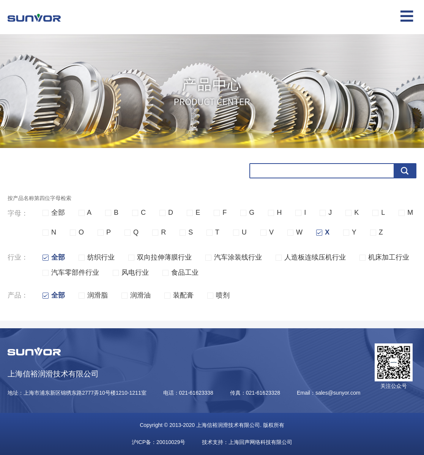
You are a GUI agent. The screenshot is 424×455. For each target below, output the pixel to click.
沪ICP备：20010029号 (159, 442)
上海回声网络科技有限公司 (260, 442)
